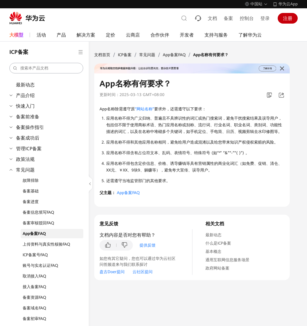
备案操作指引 (30, 127)
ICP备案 (125, 55)
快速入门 (25, 106)
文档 (212, 18)
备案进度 (31, 201)
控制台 (247, 18)
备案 (228, 18)
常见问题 (25, 169)
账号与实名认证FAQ (40, 265)
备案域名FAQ (34, 308)
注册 (287, 18)
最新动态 (25, 84)
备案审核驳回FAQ (38, 223)
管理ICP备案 (29, 148)
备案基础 (31, 191)
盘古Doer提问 (112, 272)
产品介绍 (25, 95)
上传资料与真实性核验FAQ (46, 244)
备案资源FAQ (34, 297)
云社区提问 (143, 272)
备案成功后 (27, 138)
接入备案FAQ (34, 286)
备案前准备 (27, 116)
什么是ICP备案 (218, 243)
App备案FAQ (34, 233)
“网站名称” (144, 109)
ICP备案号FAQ (35, 255)
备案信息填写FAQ (38, 212)
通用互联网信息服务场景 (227, 260)
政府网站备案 (217, 268)
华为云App (288, 4)
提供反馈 (147, 245)
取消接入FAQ (34, 276)
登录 (265, 18)
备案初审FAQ (34, 318)
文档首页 (102, 55)
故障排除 (31, 180)
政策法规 (25, 159)
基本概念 (213, 251)
